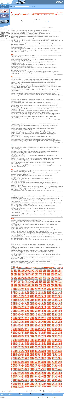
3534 (25, 353)
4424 (59, 376)
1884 (25, 310)
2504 (59, 326)
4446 (45, 377)
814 (12, 283)
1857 (30, 309)
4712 (39, 384)
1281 (20, 294)
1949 (33, 312)
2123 (23, 316)
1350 (35, 296)
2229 (50, 319)
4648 (32, 382)
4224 (25, 371)
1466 (28, 299)
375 (51, 274)
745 (24, 282)
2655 (61, 330)
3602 (39, 355)
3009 (50, 339)
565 (44, 278)
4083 (40, 367)
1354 (42, 296)
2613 (40, 329)
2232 (56, 319)
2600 (18, 329)
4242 (56, 371)
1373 (23, 297)
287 (37, 272)
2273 (23, 320)
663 (19, 280)
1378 (32, 297)
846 (55, 283)
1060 (52, 288)
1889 (33, 310)
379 (56, 274)
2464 (42, 325)
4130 (18, 369)
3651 (20, 356)
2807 (13, 334)
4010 (18, 366)
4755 (61, 385)
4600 (52, 381)
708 (27, 281)
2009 (33, 313)
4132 (22, 369)
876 (43, 284)
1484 (59, 299)
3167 (13, 344)
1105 (27, 290)
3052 (22, 341)
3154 (42, 343)
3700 (52, 357)
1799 (33, 308)
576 (59, 278)
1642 (22, 304)
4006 (11, 366)
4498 (32, 378)
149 (61, 269)
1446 (45, 298)
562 (40, 278)
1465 (27, 299)
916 (44, 285)
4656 (45, 382)
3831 (20, 361)
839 (45, 283)
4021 (37, 366)
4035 (61, 366)
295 (48, 272)
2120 (18, 316)
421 (60, 275)
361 (32, 274)
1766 (28, 307)
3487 (47, 352)
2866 (11, 336)
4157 (13, 370)
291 (43, 272)
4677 (30, 383)
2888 (49, 336)
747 (27, 282)
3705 (61, 357)
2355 (61, 322)
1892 (39, 310)
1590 (35, 302)
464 (14, 276)
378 (55, 274)
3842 (39, 361)
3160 (52, 343)
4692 (56, 383)
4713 (40, 384)
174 (43, 270)
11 (17, 268)
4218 (15, 371)
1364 (59, 296)
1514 (59, 300)
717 (39, 281)
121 (24, 269)
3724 (42, 358)
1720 (52, 305)
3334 (42, 348)
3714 (25, 358)
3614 (59, 355)
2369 (33, 323)
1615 (27, 303)
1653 (40, 304)
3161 (54, 343)
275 (22, 272)
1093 (57, 289)
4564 (42, 380)
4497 (30, 378)
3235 (27, 345)
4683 (40, 383)
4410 (35, 376)
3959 (33, 364)
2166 (45, 317)
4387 (47, 375)
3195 (61, 344)
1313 (23, 295)
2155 (27, 317)
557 (34, 278)
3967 (47, 364)
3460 (52, 351)
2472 (56, 325)
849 (59, 283)
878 (45, 284)
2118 (15, 316)
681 (43, 280)
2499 (50, 326)
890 (61, 284)
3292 (22, 347)
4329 (50, 374)
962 (53, 286)
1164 (25, 291)
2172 (56, 317)
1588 (32, 302)
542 (14, 278)
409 (44, 275)
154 (16, 270)
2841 (20, 335)
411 (47, 275)
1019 (33, 287)
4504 (42, 378)
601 (40, 279)
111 (11, 269)
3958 (32, 364)
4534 (42, 379)
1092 (56, 289)
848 (57, 283)
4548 (15, 380)
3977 (13, 365)
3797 (13, 360)
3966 (45, 364)
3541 (37, 353)
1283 (23, 294)
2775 (61, 333)
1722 (56, 305)
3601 (37, 355)
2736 (45, 332)
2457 (30, 325)
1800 (35, 308)
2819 (33, 334)
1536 (45, 301)
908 (34, 285)
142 (52, 269)
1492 (22, 300)
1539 (50, 301)
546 (19, 278)
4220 (18, 371)
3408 (15, 350)
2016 (45, 313)
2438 (49, 324)
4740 (35, 385)
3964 (42, 364)
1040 (18, 288)
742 (20, 282)
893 (14, 285)
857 (18, 284)
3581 (54, 354)
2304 (25, 321)
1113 (40, 290)
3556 (11, 354)
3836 (28, 361)
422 (61, 275)
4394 (59, 375)
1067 (13, 289)
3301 (37, 347)
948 (35, 286)
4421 (54, 376)
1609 (17, 303)
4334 (59, 374)
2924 (59, 337)
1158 (15, 291)
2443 (57, 324)
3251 (54, 345)
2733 (40, 332)
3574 (42, 354)
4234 (42, 371)
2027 (13, 314)
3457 (47, 351)
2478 (15, 326)
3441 (20, 351)
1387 (47, 297)
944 (30, 286)
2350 (52, 322)
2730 (35, 332)
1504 (42, 300)
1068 (15, 289)
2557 (47, 327)
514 (28, 277)
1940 (18, 312)
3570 (35, 354)
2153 (23, 317)
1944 (25, 312)
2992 (22, 339)
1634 (59, 303)
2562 (56, 327)
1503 (40, 300)
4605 (61, 381)
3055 (27, 341)
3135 (61, 342)
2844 (25, 335)
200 (26, 271)
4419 (50, 376)
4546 (11, 380)
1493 (23, 300)
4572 (56, 380)
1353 (40, 296)
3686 (28, 357)
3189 (50, 344)
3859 (17, 362)
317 (26, 273)
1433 (23, 298)
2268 (15, 320)
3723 (40, 358)
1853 (23, 309)
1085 (44, 289)
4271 (54, 372)
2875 (27, 336)
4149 (50, 369)
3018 (15, 340)
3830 (18, 361)
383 (61, 274)
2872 (22, 336)
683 (45, 280)
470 (22, 276)
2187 (30, 318)
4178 (49, 370)
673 (32, 280)
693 (59, 280)
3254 (59, 345)
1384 (42, 297)
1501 (37, 300)
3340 (52, 348)
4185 (61, 370)
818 (18, 283)
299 (53, 272)
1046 (28, 288)
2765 (44, 333)
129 (35, 269)
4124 (59, 368)
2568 (15, 328)
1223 (23, 293)
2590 (52, 328)
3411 (20, 350)
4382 (39, 375)
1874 (59, 309)
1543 (57, 301)
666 (23, 280)
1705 (27, 305)
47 (51, 268)
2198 (49, 318)
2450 (18, 325)
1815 (61, 308)
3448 (32, 351)
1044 (25, 288)
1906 (11, 311)
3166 (11, 344)
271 (16, 272)
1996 (11, 313)
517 (32, 277)
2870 (18, 336)
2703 (40, 331)
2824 (42, 334)
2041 (37, 314)
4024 (42, 366)
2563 (57, 327)
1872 (56, 309)
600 (39, 279)
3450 (35, 351)
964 (56, 286)
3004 (42, 339)
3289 (17, 347)
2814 (25, 334)
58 (61, 268)
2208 (15, 319)
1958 (49, 312)
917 (45, 285)
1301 (54, 294)
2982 (56, 338)
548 (22, 278)
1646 (28, 304)
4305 (61, 373)
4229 (33, 371)
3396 (45, 349)
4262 (39, 372)
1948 (32, 312)
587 (22, 279)
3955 (27, 364)
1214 (59, 292)
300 (55, 272)
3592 (22, 355)
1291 (37, 294)
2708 (49, 331)
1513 (57, 300)
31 (36, 268)
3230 (18, 345)
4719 (50, 384)
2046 (45, 314)
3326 (28, 348)
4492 (22, 378)
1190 (18, 292)
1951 (37, 312)
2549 (33, 327)
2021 (54, 313)
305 (61, 272)
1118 (49, 290)
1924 (42, 311)
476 (30, 276)
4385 (44, 375)
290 (41, 272)
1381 (37, 297)
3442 (22, 351)
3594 (25, 355)
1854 (25, 309)
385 (12, 275)
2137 (47, 316)
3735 (61, 358)
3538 (32, 353)
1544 (59, 301)
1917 (30, 311)
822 (23, 283)
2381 (54, 323)
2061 (20, 315)
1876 (11, 310)
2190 (35, 318)
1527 (30, 301)
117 (19, 269)
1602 (56, 302)
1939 (17, 312)
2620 (52, 329)
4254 (25, 372)
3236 (28, 345)
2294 (59, 320)
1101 (20, 290)
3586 (11, 355)
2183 (23, 318)
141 (51, 269)
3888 (15, 363)
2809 (17, 334)
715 (36, 281)
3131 (54, 342)
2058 (15, 315)
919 (48, 285)
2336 (28, 322)
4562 (39, 380)
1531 (37, 301)
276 (23, 272)
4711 (37, 384)
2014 (42, 313)
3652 (22, 356)
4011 (20, 366)
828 (31, 283)
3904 (42, 363)
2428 (32, 324)
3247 (47, 345)
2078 (49, 315)
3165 (61, 343)
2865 (61, 335)
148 (60, 269)
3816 (45, 360)
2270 (18, 320)
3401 (54, 349)
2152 (22, 317)
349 (16, 274)
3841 (37, 361)
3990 (35, 365)
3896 (28, 363)
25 (30, 268)
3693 (40, 357)
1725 (61, 305)
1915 (27, 311)
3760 (52, 359)
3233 (23, 345)
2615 (44, 329)
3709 (17, 358)
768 (55, 282)
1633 (57, 303)
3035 (44, 340)
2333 (23, 322)
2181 (20, 318)
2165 (44, 317)
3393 (40, 349)
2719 (17, 332)
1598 (49, 302)
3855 (61, 361)
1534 (42, 301)
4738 (32, 385)
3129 (50, 342)
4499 (33, 378)
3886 (11, 363)
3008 (49, 339)
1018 (32, 287)
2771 (54, 333)
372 (47, 274)
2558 (49, 327)
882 (51, 284)
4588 (32, 381)
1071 (20, 289)
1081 (37, 289)
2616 (45, 329)
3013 (57, 339)
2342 (39, 322)
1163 (23, 291)
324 (35, 273)
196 (20, 271)
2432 (39, 324)
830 (34, 283)
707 (26, 281)
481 (36, 276)
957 (47, 286)
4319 (33, 374)
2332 (22, 322)
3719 (33, 358)
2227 (47, 319)
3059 (33, 341)
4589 (33, 381)
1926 (45, 311)
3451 (37, 351)
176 (45, 270)
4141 (37, 369)
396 (27, 275)
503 (14, 277)
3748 (32, 359)
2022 (56, 313)
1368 (15, 297)
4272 (56, 372)
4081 (37, 367)
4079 (33, 367)
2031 (20, 314)
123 (27, 269)
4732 (22, 385)
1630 (52, 303)
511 (24, 277)
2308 (32, 321)
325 (36, 273)
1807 (47, 308)
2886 (45, 336)
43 (47, 268)
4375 (27, 375)
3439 (17, 351)
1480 (52, 299)
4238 (49, 371)
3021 (20, 340)
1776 (45, 307)
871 (36, 284)
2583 (40, 328)
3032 (39, 340)
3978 (15, 365)
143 (53, 269)
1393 (57, 297)
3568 (32, 354)
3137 (13, 343)
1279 (17, 294)
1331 (54, 295)
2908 (32, 337)
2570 (18, 328)
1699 (17, 305)
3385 (27, 349)
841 (48, 283)
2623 (57, 329)
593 (30, 279)
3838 (32, 361)
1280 (18, 294)
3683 (23, 357)
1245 (61, 293)
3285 (61, 346)
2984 (59, 338)
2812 (22, 334)
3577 (47, 354)
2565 (61, 327)
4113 (40, 368)
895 (16, 285)
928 (60, 285)
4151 (54, 369)
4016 (28, 366)
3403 (57, 349)
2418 (15, 324)
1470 (35, 299)
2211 (20, 319)
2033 (23, 314)
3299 (33, 347)
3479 (33, 352)
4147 (47, 369)
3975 (61, 364)
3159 (50, 343)
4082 (39, 367)
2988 (15, 339)
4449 (50, 377)
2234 (59, 319)
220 (52, 271)
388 (16, 275)
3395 (44, 349)
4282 (22, 373)
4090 (52, 367)
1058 (49, 288)
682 (44, 280)
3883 (57, 362)
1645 (27, 304)
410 (45, 275)
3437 (13, 351)
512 (26, 277)
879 (47, 284)
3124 (42, 342)
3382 (22, 349)
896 (18, 285)
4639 (17, 382)
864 (27, 284)
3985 (27, 365)
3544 (42, 353)
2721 (20, 332)
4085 (44, 367)
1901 (54, 310)
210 (39, 271)
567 (47, 278)
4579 (17, 381)
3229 (17, 345)
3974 (59, 364)
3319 (17, 348)
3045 (61, 340)
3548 (49, 353)
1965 (61, 312)
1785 (61, 307)
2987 (13, 339)
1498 (32, 300)
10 (16, 268)
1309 (17, 295)
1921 (37, 311)
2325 (61, 321)
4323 (40, 374)
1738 (32, 306)
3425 (44, 350)
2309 (33, 321)
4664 (59, 382)
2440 (52, 324)
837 (43, 283)
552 (27, 278)
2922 (56, 337)
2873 (23, 336)
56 (59, 268)
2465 (44, 325)
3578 (49, 354)
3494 (59, 352)
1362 (56, 296)
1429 (17, 298)
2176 (11, 318)
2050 (52, 314)
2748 (15, 333)
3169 (17, 344)
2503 (57, 326)
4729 (17, 385)
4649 (33, 382)
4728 (15, 385)
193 (16, 271)
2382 (56, 323)
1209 (50, 292)
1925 (44, 311)
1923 (40, 311)
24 (29, 268)
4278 (15, 373)
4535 (44, 379)
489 (47, 276)
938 (22, 286)
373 (48, 274)
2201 (54, 318)
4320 (35, 374)
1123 (57, 290)
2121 (20, 316)
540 (11, 278)
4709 (33, 384)
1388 (49, 297)
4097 (13, 368)
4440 (35, 377)
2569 (17, 328)
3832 (22, 361)
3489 (50, 352)
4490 (18, 378)
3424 (42, 350)
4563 (40, 380)
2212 (22, 319)
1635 (61, 303)
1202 (39, 292)
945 (31, 286)
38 (42, 268)
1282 (22, 294)
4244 (59, 371)
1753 (57, 306)
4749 (50, 385)
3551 (54, 353)
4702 (22, 384)
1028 (49, 287)
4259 (33, 372)
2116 (11, 316)
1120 (52, 290)
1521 (20, 301)
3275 (44, 346)
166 (32, 270)
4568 (49, 380)
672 (31, 280)
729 (55, 281)
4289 (33, 373)
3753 (40, 359)
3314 (59, 347)
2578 (32, 328)
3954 (25, 364)
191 (14, 271)
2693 (23, 331)
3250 (52, 345)
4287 (30, 373)
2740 (52, 332)
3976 (11, 365)
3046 (11, 341)
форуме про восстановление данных (43, 13)
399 (31, 275)
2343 (40, 322)
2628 (15, 330)
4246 (11, 372)
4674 (25, 383)
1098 (15, 290)
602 (41, 279)
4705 (27, 384)
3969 (50, 364)
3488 (49, 352)
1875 (61, 309)
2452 (22, 325)
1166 (28, 291)
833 (37, 283)
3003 (40, 339)
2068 (32, 315)
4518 (15, 379)
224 (57, 271)
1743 (40, 306)
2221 (37, 319)
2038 (32, 314)
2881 (37, 336)
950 (37, 286)
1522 (22, 301)
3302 (39, 347)
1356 (45, 296)
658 (12, 280)
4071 (20, 367)
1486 (11, 300)
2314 (42, 321)
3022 (22, 340)
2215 (27, 319)
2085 (61, 315)
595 (32, 279)
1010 (18, 287)
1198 (32, 292)
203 (30, 271)
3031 (37, 340)
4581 (20, 381)
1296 (45, 294)
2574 (25, 328)
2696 (28, 331)
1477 (47, 299)
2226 (45, 319)
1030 (52, 287)
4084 (42, 367)
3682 (22, 357)
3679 (17, 357)
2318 (49, 321)
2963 (23, 338)
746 (26, 282)
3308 (49, 347)
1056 (45, 288)
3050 (18, 341)
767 (53, 282)
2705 (44, 331)
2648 (49, 330)
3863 (23, 362)
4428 (15, 377)
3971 (54, 364)
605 (45, 279)
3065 (44, 341)
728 (53, 281)
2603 (23, 329)
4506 (45, 378)
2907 (30, 337)
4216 (11, 371)
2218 (32, 319)
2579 (33, 328)
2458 (32, 325)
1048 (32, 288)
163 (28, 270)
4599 (50, 381)
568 (48, 278)
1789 (17, 308)
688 (52, 280)
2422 (22, 324)
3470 (18, 352)
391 (20, 275)
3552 (56, 353)
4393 (57, 375)
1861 (37, 309)
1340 (18, 296)
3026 (28, 340)
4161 (20, 370)
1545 (61, 301)
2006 (28, 313)
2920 (52, 337)
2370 (35, 323)
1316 (28, 295)
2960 (18, 338)
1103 (23, 290)
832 (36, 283)
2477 (13, 326)
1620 (35, 303)
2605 (27, 329)
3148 (32, 343)
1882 (22, 310)
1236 (45, 293)
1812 (56, 308)
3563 (23, 354)
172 (40, 270)
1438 (32, 298)
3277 (47, 346)
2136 (45, 316)
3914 (59, 363)
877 (44, 284)
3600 (35, 355)
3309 (50, 347)
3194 (59, 344)
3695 (44, 357)
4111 (37, 368)
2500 (52, 326)
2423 (23, 324)
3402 (56, 349)
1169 (33, 291)
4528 (32, 379)
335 (49, 273)
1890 (35, 310)
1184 (59, 291)
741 (19, 282)
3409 (17, 350)
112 (12, 269)
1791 (20, 308)
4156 (11, 370)
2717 (13, 332)
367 (40, 274)
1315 (27, 295)
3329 (33, 348)
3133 (57, 342)
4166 (28, 370)
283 (32, 272)
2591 (54, 328)
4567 (47, 380)
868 (32, 284)
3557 (13, 354)
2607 (30, 329)
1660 (52, 304)
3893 (23, 363)
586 (20, 279)
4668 (15, 383)
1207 (47, 292)
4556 (28, 380)
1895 (44, 310)
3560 (18, 354)
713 (34, 281)
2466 (45, 325)
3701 (54, 357)
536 (57, 277)
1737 (30, 306)
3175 (27, 344)
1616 (28, 303)
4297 (47, 373)
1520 (18, 301)
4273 (57, 372)
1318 (32, 295)
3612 (56, 355)
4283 (23, 373)
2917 (47, 337)
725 (49, 281)
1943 (23, 312)
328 (40, 273)
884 (53, 284)
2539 (17, 327)
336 (51, 273)
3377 (13, 349)
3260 (18, 346)
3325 (27, 348)
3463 (57, 351)
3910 (52, 363)
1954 (42, 312)
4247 (13, 372)
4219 (17, 371)
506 (18, 277)
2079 (50, 315)
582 (15, 279)
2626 (11, 330)
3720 (35, 358)
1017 (30, 287)
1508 (49, 300)
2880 (35, 336)
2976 (45, 338)
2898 (15, 337)
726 (51, 281)
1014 (25, 287)
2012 (39, 313)
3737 (13, 359)
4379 (33, 375)
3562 (22, 354)
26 (31, 268)
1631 (54, 303)
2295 (61, 320)
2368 (32, 323)
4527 (30, 379)
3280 (52, 346)
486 (43, 276)
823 (24, 283)
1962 (56, 312)
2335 (27, 322)
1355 (44, 296)
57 (60, 268)
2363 (23, 323)
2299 (17, 321)
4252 (22, 372)
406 (40, 275)
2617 (47, 329)
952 (40, 286)
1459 (17, 299)
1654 (42, 304)
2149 (17, 317)
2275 (27, 320)
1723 (57, 305)
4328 (49, 374)
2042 (39, 314)
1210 (52, 292)
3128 (49, 342)
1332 (56, 295)
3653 (23, 356)
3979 (17, 365)
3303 (40, 347)
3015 (61, 339)
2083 (57, 315)
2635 (27, 330)
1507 (47, 300)
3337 (47, 348)
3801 (20, 360)
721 (44, 281)
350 (18, 274)
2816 (28, 334)
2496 (45, 326)
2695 (27, 331)
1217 (13, 293)
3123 (40, 342)
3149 (33, 343)
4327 (47, 374)
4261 (37, 372)
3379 (17, 349)
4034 (59, 366)
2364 (25, 323)
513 (27, 277)
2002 (22, 313)
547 (20, 278)
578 (61, 278)
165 (31, 270)
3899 (33, 363)
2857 (47, 335)
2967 (30, 338)
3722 (39, 358)
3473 (23, 352)
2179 (17, 318)
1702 (22, 305)
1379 (33, 297)
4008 (15, 366)
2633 (23, 330)
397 (28, 275)
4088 (49, 367)
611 (53, 279)
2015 (44, 313)
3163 (57, 343)
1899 (50, 310)
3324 (25, 348)
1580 (18, 302)
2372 (39, 323)
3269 (33, 346)
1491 (20, 300)
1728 (15, 306)
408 (43, 275)
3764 (59, 359)
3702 (56, 357)
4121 (54, 368)
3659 (33, 356)
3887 (13, 363)
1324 (42, 295)
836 (41, 283)
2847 (30, 335)
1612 (22, 303)
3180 (35, 344)
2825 (44, 334)
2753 (23, 333)
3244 (42, 345)
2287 (47, 320)
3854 (59, 361)
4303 (57, 373)
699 (15, 281)
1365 (61, 296)
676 (36, 280)
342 (59, 273)
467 (18, 276)
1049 (33, 288)
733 (60, 281)
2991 (20, 339)
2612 (39, 329)
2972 (39, 338)
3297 (30, 347)
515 (30, 277)
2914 (42, 337)
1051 (37, 288)
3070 (52, 341)
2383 (57, 323)
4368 (15, 375)
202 (28, 271)
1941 (20, 312)
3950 (18, 364)
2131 (37, 316)
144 (55, 269)
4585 (27, 381)
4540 (52, 379)
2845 (27, 335)
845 (53, 283)
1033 (57, 287)
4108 (32, 368)
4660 (52, 382)
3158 (49, 343)
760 (44, 282)
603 (43, 279)
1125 (61, 290)
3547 (47, 353)
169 (36, 270)
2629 (17, 330)
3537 (30, 353)
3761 (54, 359)
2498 (49, 326)
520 (36, 277)
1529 (33, 301)
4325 (44, 374)
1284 (25, 294)
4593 (40, 381)
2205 (61, 318)
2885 (44, 336)
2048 (49, 314)
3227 (13, 345)
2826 (45, 334)
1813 (57, 308)
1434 (25, 298)
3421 (37, 350)
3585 (61, 354)
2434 (42, 324)
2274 (25, 320)
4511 (54, 378)
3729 (50, 358)
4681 (37, 383)
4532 (39, 379)
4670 (18, 383)
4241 (54, 371)
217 (48, 271)
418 (56, 275)
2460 (35, 325)
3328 (32, 348)
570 (51, 278)
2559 (50, 327)
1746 (45, 306)
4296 (45, 373)
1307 (13, 295)
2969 (33, 338)
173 (41, 270)
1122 (56, 290)
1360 (52, 296)
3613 (57, 355)
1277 (13, 294)
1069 (17, 289)
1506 (45, 300)
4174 (42, 370)
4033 (57, 366)
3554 (59, 353)
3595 (27, 355)
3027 (30, 340)
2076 (45, 315)
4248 (15, 372)
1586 (28, 302)
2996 (28, 339)
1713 (40, 305)
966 (59, 286)
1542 (56, 301)
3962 (39, 364)
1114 (42, 290)
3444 (25, 351)
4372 (22, 375)
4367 (13, 375)
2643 (40, 330)
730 (56, 281)
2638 (32, 330)
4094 (59, 367)
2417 (13, 324)
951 (39, 286)
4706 (28, 384)
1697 (13, 305)
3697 (47, 357)
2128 (32, 316)
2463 (40, 325)
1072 (22, 289)
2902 (22, 337)
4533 (40, 379)
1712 (39, 305)
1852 (22, 309)
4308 (15, 374)
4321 (37, 374)
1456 (11, 299)
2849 (33, 335)
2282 (39, 320)
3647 (13, 356)
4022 (39, 366)
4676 (28, 383)
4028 (49, 366)
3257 (13, 346)
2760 (35, 333)
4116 (45, 368)
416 (53, 275)
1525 (27, 301)
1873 (57, 309)
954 (43, 286)
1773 (40, 307)
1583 (23, 302)
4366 (11, 375)
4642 (22, 382)
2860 (52, 335)
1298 (49, 294)
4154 (59, 369)
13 (19, 268)
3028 (32, 340)
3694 (42, 357)
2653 (57, 330)
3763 (57, 359)
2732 (39, 332)
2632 (22, 330)
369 (43, 274)
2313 (40, 321)
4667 (13, 383)
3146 (28, 343)
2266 (11, 320)
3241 (37, 345)
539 (61, 277)
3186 (45, 344)
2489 (33, 326)
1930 (52, 311)
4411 (37, 376)
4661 (54, 382)
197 (22, 271)
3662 (39, 356)
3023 (23, 340)
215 (45, 271)
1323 (40, 295)
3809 (33, 360)
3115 (27, 342)
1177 (47, 291)
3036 (45, 340)
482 (37, 276)
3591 (20, 355)
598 (36, 279)
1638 (15, 304)
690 (55, 280)
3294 (25, 347)
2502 (56, 326)
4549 (17, 380)
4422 (56, 376)
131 (37, 269)
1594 (42, 302)
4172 (39, 370)
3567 (30, 354)
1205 (44, 292)
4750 (52, 385)
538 (60, 277)
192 (15, 271)
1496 (28, 300)
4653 (40, 382)
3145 (27, 343)
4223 (23, 371)
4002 (56, 365)
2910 (35, 337)
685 (48, 280)
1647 (30, 304)
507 (19, 277)
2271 (20, 320)
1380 (35, 297)
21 (26, 268)
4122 (56, 368)
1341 (20, 296)
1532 (39, 301)
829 (32, 283)
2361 (20, 323)
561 (39, 278)
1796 (28, 308)
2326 (11, 322)
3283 (57, 346)
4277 (13, 373)
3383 (23, 349)
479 (34, 276)
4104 (25, 368)
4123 (57, 368)
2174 (59, 317)
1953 (40, 312)
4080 (35, 367)
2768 (49, 333)
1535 (44, 301)
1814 (59, 308)
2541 (20, 327)
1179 (50, 291)
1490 (18, 300)
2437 (47, 324)
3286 (11, 347)
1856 (28, 309)
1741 (37, 306)
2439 (50, 324)
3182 (39, 344)
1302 (56, 294)
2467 (47, 325)
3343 (57, 348)
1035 (61, 287)
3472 (22, 352)
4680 (35, 383)
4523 (23, 379)
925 (56, 285)
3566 (28, 354)
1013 (23, 287)
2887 (47, 336)
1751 (54, 306)
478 (32, 276)
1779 (50, 307)
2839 (17, 335)
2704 (42, 331)
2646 (45, 330)
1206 (45, 292)
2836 (11, 335)
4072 (22, 367)
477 (31, 276)
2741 (54, 332)
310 (16, 273)
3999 (50, 365)
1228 (32, 293)
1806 (45, 308)
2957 (13, 338)
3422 (39, 350)
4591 (37, 381)
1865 (44, 309)
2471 (54, 325)
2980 (52, 338)
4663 (57, 382)
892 (12, 285)
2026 (11, 314)
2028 (15, 314)
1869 (50, 309)
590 (26, 279)
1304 (59, 294)
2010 (35, 313)
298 (52, 272)
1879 (17, 310)
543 (15, 278)
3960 (35, 364)
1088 (49, 289)
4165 (27, 370)
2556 (45, 327)
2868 (15, 336)
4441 (37, 377)
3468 (15, 352)
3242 (39, 345)
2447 (13, 325)
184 (56, 270)
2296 (11, 321)
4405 (27, 376)
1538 (49, 301)
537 (59, 277)
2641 (37, 330)
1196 (28, 292)
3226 (11, 345)
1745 (44, 306)
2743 (57, 332)
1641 (20, 304)
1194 (25, 292)
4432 (22, 377)
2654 (59, 330)
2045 (44, 314)
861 (23, 284)
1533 (40, 301)
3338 (49, 348)
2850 (35, 335)
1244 (59, 293)
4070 (18, 367)
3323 (23, 348)
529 (48, 277)
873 (39, 284)
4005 (61, 365)
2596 (11, 329)
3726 (45, 358)
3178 (32, 344)
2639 (33, 330)
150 (11, 270)
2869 (17, 336)
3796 (11, 360)
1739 (33, 306)
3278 (49, 346)
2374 (42, 323)
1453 (57, 298)
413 (49, 275)
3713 (23, 358)
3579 (50, 354)
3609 (50, 355)
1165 (27, 291)
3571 (37, 354)
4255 (27, 372)
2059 (17, 315)
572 (53, 278)
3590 (18, 355)
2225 (44, 319)
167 (34, 270)
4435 (27, 377)
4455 (61, 377)
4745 (44, 385)
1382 (39, 297)
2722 (22, 332)
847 (56, 283)
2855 (44, 335)
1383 (40, 297)
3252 (56, 345)
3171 (20, 344)
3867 (30, 362)
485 (41, 276)
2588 (49, 328)
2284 (42, 320)
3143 (23, 343)
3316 (11, 348)
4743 (40, 385)
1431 (20, 298)
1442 (39, 298)
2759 (33, 333)
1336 (11, 296)
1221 (20, 293)
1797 (30, 308)
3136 (11, 343)
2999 (33, 339)
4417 (47, 376)
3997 (47, 365)
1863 (40, 309)
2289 (50, 320)
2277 (30, 320)
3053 (23, 341)
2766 (45, 333)
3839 (33, 361)
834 (39, 283)
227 (61, 271)
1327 (47, 295)
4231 (37, 371)
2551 (37, 327)
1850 (18, 309)
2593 (57, 328)
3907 (47, 363)
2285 (44, 320)
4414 (42, 376)
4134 (25, 369)
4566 (45, 380)
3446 (28, 351)
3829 (17, 361)
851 (61, 283)
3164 (59, 343)
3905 (44, 363)
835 (40, 283)
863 (26, 284)
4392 (56, 375)
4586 (28, 381)
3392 (39, 349)
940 (24, 286)
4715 (44, 384)
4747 (47, 385)
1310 (18, 295)
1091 (54, 289)
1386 (45, 297)
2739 (50, 332)
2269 (17, 320)
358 (28, 274)
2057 (13, 315)
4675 (27, 383)
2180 (18, 318)
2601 (20, 329)
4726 (11, 385)
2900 (18, 337)
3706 (11, 358)
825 (27, 283)
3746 (28, 359)
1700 (18, 305)
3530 (18, 353)
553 (28, 278)
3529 (17, 353)
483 (39, 276)
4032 (56, 366)
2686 (11, 331)
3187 (47, 344)
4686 (45, 383)
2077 (47, 315)
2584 (42, 328)
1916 (28, 311)
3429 (50, 350)
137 (45, 269)
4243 (57, 371)
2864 (59, 335)
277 (24, 272)
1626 (45, 303)
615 (59, 279)
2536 (11, 327)
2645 (44, 330)
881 (49, 284)
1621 (37, 303)
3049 (17, 341)
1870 (52, 309)
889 (60, 284)
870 (35, 284)
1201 (37, 292)
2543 (23, 327)
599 (37, 279)
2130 (35, 316)
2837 (13, 335)
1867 (47, 309)
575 (57, 278)
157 (20, 270)
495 (55, 276)
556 (32, 278)
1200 (35, 292)
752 (34, 282)
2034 (25, 314)
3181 (37, 344)
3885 (61, 362)
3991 (37, 365)
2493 (40, 326)
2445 (61, 324)
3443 (23, 351)
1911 (20, 311)
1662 (56, 304)
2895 (61, 336)
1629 (50, 303)
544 (16, 278)
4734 (25, 385)
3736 (11, 359)
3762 (56, 359)
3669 (50, 356)
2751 (20, 333)
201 (27, 271)
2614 (42, 329)
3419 (33, 350)
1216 (11, 293)
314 (22, 273)
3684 (25, 357)
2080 (52, 315)
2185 (27, 318)
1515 (61, 300)
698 (14, 281)
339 (55, 273)
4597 (47, 381)
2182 (22, 318)
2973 (40, 338)
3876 (45, 362)
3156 (45, 343)
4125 (61, 368)
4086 (45, 367)
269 (14, 272)
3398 (49, 349)
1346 (28, 296)
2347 (47, 322)
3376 (11, 349)
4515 (61, 378)
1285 (27, 294)
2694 (25, 331)
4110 (35, 368)
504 (15, 277)
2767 (47, 333)
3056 (28, 341)
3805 (27, 360)
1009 (17, 287)
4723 (57, 384)
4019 (33, 366)
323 (34, 273)
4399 (17, 376)
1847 (13, 309)
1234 (42, 293)
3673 (57, 356)
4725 (61, 384)
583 (16, 279)
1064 (59, 288)
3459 (50, 351)
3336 (45, 348)
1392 (56, 297)
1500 (35, 300)
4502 (39, 378)
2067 (30, 315)
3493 (57, 352)
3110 (18, 342)
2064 (25, 315)
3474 (25, 352)
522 (39, 277)
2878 (32, 336)
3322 (22, 348)
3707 (13, 358)
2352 (56, 322)
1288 (32, 294)
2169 (50, 317)
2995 (27, 339)
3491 (54, 352)
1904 (59, 310)
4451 (54, 377)
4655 (44, 382)
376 (52, 274)
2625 (61, 329)
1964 (59, 312)
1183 (57, 291)
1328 (49, 295)
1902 (56, 310)
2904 (25, 337)
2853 (40, 335)
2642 (39, 330)
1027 (47, 287)
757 (40, 282)
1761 (20, 307)
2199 (50, 318)
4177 (47, 370)
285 (35, 272)
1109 (33, 290)
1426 (11, 298)
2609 (33, 329)
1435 (27, 298)
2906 (28, 337)
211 (40, 271)
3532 (22, 353)
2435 (44, 324)
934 (16, 286)
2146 (11, 317)
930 (11, 286)
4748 (49, 385)
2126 (28, 316)
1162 (22, 291)
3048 (15, 341)
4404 (25, 376)
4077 (30, 367)
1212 (56, 292)
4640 (18, 382)
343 (60, 273)
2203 (57, 318)
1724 (59, 305)
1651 (37, 304)
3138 (15, 343)
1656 (45, 304)
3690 (35, 357)
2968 (32, 338)
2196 (45, 318)
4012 (22, 366)
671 (30, 280)
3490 (52, 352)
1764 (25, 307)
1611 (20, 303)
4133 (23, 369)
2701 (37, 331)
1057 (47, 288)
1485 (61, 299)
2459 (33, 325)
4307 (13, 374)
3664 (42, 356)
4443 (40, 377)
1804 (42, 308)
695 (61, 280)
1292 (39, 294)
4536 (45, 379)
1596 (45, 302)
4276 (11, 373)
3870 (35, 362)
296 (49, 272)
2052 (56, 314)
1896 (45, 310)
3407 (13, 350)
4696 (11, 384)
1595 (44, 302)
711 (31, 281)
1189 (17, 292)
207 (35, 271)
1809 (50, 308)
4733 (23, 385)
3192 (56, 344)
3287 (13, 347)
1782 (56, 307)
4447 (47, 377)
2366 (28, 323)
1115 (44, 290)
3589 (17, 355)
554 (30, 278)
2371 (37, 323)
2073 (40, 315)
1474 (42, 299)
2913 (40, 337)
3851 (54, 361)
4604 (59, 381)
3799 (17, 360)
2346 (45, 322)
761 (45, 282)
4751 (54, 385)
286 (36, 272)
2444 (59, 324)
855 (15, 284)
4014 (25, 366)
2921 (54, 337)
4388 (49, 375)
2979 (50, 338)
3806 (28, 360)
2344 (42, 322)
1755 (61, 306)
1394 (59, 297)
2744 (59, 332)
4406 (28, 376)
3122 (39, 342)
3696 (45, 357)
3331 (37, 348)
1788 (15, 308)
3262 (22, 346)
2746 (11, 333)
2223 (40, 319)
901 (24, 285)
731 (57, 281)
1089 (50, 289)
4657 (47, 382)
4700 (18, 384)
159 (23, 270)
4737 (30, 385)
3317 (13, 348)
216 (47, 271)
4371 (20, 375)
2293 (57, 320)
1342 (22, 296)
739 (16, 282)
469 (20, 276)
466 (16, 276)
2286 (45, 320)
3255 (61, 345)
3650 (18, 356)
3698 (49, 357)
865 (28, 284)
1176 (45, 291)
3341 (54, 348)
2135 (44, 316)
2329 (17, 322)
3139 (17, 343)
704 (22, 281)
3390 (35, 349)
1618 (32, 303)
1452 (56, 298)
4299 (50, 373)
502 (12, 277)
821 (22, 283)
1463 (23, 299)
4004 (59, 365)
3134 (59, 342)
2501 (54, 326)
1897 (47, 310)
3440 (18, 351)
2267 (13, 320)
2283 (40, 320)
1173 (40, 291)
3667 (47, 356)
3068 (49, 341)
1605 (61, 302)
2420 (18, 324)
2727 (30, 332)
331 (44, 273)
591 (27, 279)
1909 (17, 311)
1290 (35, 294)
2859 (50, 335)
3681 (20, 357)
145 (56, 269)
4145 (44, 369)
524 (41, 277)
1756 (11, 307)
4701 (20, 384)
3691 (37, 357)
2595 (61, 328)
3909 (50, 363)
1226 (28, 293)
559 (36, 278)
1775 (44, 307)
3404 (59, 349)
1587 (30, 302)
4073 (23, 367)
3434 (59, 350)
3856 (11, 362)
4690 (52, 383)
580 (12, 279)
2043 (40, 314)
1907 (13, 311)
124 (28, 269)
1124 (59, 290)
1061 (54, 288)
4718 (49, 384)
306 (11, 273)
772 (60, 282)
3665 (44, 356)
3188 (49, 344)
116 (18, 269)
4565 (44, 380)
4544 (59, 379)
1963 (57, 312)
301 (56, 272)
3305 (44, 347)
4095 (61, 367)
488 (45, 276)
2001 (20, 313)
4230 (35, 371)
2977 (47, 338)
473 (26, 276)
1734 (25, 306)
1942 (22, 312)
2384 (59, 323)
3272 (39, 346)
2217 (30, 319)
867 (31, 284)
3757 (47, 359)
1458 (15, 299)
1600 (52, 302)
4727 (13, 385)
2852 (39, 335)
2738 (49, 332)
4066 (11, 367)
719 (41, 281)
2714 (59, 331)
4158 (15, 370)
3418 (32, 350)
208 (36, 271)
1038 (15, 288)
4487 (13, 378)
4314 (25, 374)
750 (31, 282)
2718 (15, 332)
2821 (37, 334)
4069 (17, 367)
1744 (42, 306)
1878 (15, 310)
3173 (23, 344)
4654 (42, 382)
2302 (22, 321)
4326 (45, 374)
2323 (57, 321)
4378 (32, 375)
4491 (20, 378)
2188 (32, 318)
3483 (40, 352)
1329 (50, 295)
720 (43, 281)
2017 (47, 313)
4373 (23, 375)
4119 (50, 368)
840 (47, 283)
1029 (50, 287)
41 (45, 268)
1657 (47, 304)
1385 (44, 297)
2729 (33, 332)
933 (15, 286)
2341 (37, 322)
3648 (15, 356)
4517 (13, 379)
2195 (44, 318)
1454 (59, 298)
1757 (13, 307)
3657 (30, 356)
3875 (44, 362)
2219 (33, 319)
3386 (28, 349)
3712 (22, 358)
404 (37, 275)
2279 (33, 320)
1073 (23, 289)
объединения (35, 14)
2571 (20, 328)
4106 (28, 368)
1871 (54, 309)
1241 (54, 293)
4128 (15, 369)
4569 (50, 380)
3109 (17, 342)
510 (23, 277)
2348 (49, 322)
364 (36, 274)
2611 (37, 329)
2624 (59, 329)
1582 (22, 302)
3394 (42, 349)
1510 (52, 300)
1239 (50, 293)
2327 (13, 322)
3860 (18, 362)
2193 (40, 318)
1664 (59, 304)
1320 (35, 295)
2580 (35, 328)
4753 (57, 385)
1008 (15, 287)
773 (61, 282)
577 (60, 278)
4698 (15, 384)
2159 (33, 317)
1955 (44, 312)
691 (56, 280)
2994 (25, 339)
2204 (59, 318)
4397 (13, 376)
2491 (37, 326)
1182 (56, 291)
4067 (13, 367)
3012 (56, 339)
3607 (47, 355)
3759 (50, 359)
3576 (45, 354)
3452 (39, 351)
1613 (23, 303)
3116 (28, 342)
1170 (35, 291)
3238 (32, 345)
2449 (17, 325)
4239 (50, 371)
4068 (15, 367)
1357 (47, 296)
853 (12, 284)
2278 (32, 320)
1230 (35, 293)
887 (57, 284)
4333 (57, 374)
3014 (59, 339)
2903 (23, 337)
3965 (44, 364)
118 (20, 269)
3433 (57, 350)
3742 (22, 359)
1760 (18, 307)
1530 (35, 301)
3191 (54, 344)
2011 (37, 313)
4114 (42, 368)
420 (59, 275)
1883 (23, 310)
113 (14, 269)
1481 (54, 299)
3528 (15, 353)
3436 (11, 351)
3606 (45, 355)
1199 (33, 292)
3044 (59, 340)
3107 (13, 342)
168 (35, 270)
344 (61, 273)
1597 (47, 302)
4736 (28, 385)
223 (56, 271)
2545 (27, 327)
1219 (17, 293)
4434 (25, 377)
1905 (61, 310)
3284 (59, 346)
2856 (45, 335)
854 (14, 284)
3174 (25, 344)
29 (34, 268)
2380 (52, 323)
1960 (52, 312)
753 (35, 282)
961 (52, 286)
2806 (11, 334)
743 (22, 282)
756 (39, 282)
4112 (39, 368)
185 (57, 270)
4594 (42, 381)
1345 (27, 296)
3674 (59, 356)
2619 (50, 329)
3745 (27, 359)
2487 (30, 326)
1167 (30, 291)
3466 (11, 352)
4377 (30, 375)
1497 (30, 300)
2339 (33, 322)
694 (60, 280)
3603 (40, 355)
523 (40, 277)
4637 (13, 382)
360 (31, 274)
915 (43, 285)
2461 (37, 325)
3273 (40, 346)
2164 (42, 317)
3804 (25, 360)
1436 (28, 298)
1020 (35, 287)
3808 (32, 360)
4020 (35, 366)
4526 (28, 379)
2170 (52, 317)
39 (43, 268)
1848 (15, 309)
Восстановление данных (19, 14)
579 (11, 279)
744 (23, 282)
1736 (28, 306)
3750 (35, 359)
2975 (44, 338)
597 (35, 279)
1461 (20, 299)
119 (22, 269)
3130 (52, 342)
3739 (17, 359)
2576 (28, 328)
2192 (39, 318)
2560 (52, 327)
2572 (22, 328)
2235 (61, 319)
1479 (50, 299)
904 (28, 285)
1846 (11, 309)
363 (35, 274)
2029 (17, 314)
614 (57, 279)
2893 (57, 336)
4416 (45, 376)
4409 (33, 376)
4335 (61, 374)
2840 (18, 335)
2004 (25, 313)
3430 (52, 350)
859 (20, 284)
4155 (61, 369)
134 (41, 269)
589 (24, 279)
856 (16, 284)
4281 (20, 373)
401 (34, 275)
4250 (18, 372)
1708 (32, 305)
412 (48, 275)
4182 (56, 370)
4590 (35, 381)
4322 (39, 374)
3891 (20, 363)
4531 (37, 379)
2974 (42, 338)
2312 (39, 321)
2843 (23, 335)
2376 (45, 323)
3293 (23, 347)
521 (37, 277)
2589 (50, 328)
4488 (15, 378)
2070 (35, 315)
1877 (13, 310)
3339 (50, 348)
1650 (35, 304)
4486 (11, 378)
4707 (30, 384)
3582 (56, 354)
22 (27, 268)
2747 (13, 333)
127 (32, 269)
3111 (20, 342)
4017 (30, 366)
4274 (59, 372)
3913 (57, 363)
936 (19, 286)
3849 (50, 361)
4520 (18, 379)
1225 (27, 293)
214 (44, 271)
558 (35, 278)
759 (43, 282)
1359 (50, 296)
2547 (30, 327)
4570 (52, 380)
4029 (50, 366)
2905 (27, 337)
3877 (47, 362)
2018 (49, 313)
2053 (57, 314)
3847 (47, 361)
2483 (23, 326)
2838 (15, 335)
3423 (40, 350)
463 (12, 276)
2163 (40, 317)
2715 (61, 331)
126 (31, 269)
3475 (27, 352)
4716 (45, 384)
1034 (59, 287)
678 (39, 280)
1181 (54, 291)
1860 (35, 309)
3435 (61, 350)
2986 (11, 339)
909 (35, 285)
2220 (35, 319)
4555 (27, 380)
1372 (22, 297)
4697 (13, 384)
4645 (27, 382)
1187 (13, 292)
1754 (59, 306)
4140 (35, 369)
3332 (39, 348)
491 (49, 276)
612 (55, 279)
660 (15, 280)
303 (59, 272)
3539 (33, 353)
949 (36, 286)
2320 (52, 321)
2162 (39, 317)
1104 (25, 290)
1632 (56, 303)
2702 (39, 331)
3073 (57, 341)
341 (57, 273)
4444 (42, 377)
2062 (22, 315)
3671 (54, 356)
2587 (47, 328)
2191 (37, 318)
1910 (18, 311)
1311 (20, 295)
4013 (23, 366)
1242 (56, 293)
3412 (22, 350)
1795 (27, 308)
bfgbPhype (12, 219)
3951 (20, 364)
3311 (54, 347)
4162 (22, 370)
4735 (27, 385)
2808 (15, 334)
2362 (22, 323)
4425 (61, 376)
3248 (49, 345)
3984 (25, 365)
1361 (54, 296)
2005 (27, 313)
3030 (35, 340)
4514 (59, 378)
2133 (40, 316)
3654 (25, 356)
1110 (35, 290)
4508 (49, 378)
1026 (45, 287)
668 (26, 280)
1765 (27, 307)
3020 (18, 340)
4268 (49, 372)
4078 (32, 367)
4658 (49, 382)
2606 (28, 329)
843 (51, 283)
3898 (32, 363)
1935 (61, 311)
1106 (28, 290)
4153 (57, 369)
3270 (35, 346)
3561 (20, 354)
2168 (49, 317)
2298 (15, 321)
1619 (33, 303)
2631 (20, 330)
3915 (61, 363)
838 (44, 283)
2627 (13, 330)
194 (18, 271)
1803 (40, 308)
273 (19, 272)
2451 (20, 325)
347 (14, 274)
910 (36, 285)
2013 (40, 313)
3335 (44, 348)
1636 (11, 304)
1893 (40, 310)
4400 (18, 376)
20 (25, 268)
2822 (39, 334)
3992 (39, 365)
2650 (52, 330)
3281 (54, 346)
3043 (57, 340)
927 (59, 285)
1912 (22, 311)
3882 (56, 362)
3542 (39, 353)
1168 (32, 291)
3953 (23, 364)
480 (35, 276)
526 (44, 277)
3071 (54, 341)
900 (23, 285)
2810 (18, 334)
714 (35, 281)
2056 (11, 315)
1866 (45, 309)
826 (28, 283)
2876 (28, 336)
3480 (35, 352)
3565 (27, 354)
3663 (40, 356)
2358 (15, 323)
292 (44, 272)
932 (14, 286)
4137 (30, 369)
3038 (49, 340)
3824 (59, 360)
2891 (54, 336)
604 (44, 279)
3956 (28, 364)
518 (34, 277)
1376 (28, 297)
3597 (30, 355)
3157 (47, 343)
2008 (32, 313)
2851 (37, 335)
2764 (42, 333)
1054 (42, 288)
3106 (11, 342)
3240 (35, 345)
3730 (52, 358)
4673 (23, 383)
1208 (49, 292)
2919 (50, 337)
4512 (56, 378)
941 (26, 286)
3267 (30, 346)
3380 (18, 349)
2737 (47, 332)
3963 (40, 364)
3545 (44, 353)
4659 (50, 382)
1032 (56, 287)
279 (27, 272)
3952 (22, 364)
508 (20, 277)
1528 (32, 301)
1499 (33, 300)
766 (52, 282)
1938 (15, 312)
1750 (52, 306)
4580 (18, 381)
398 (30, 275)
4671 (20, 383)
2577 (30, 328)
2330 (18, 322)
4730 (18, 385)
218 (49, 271)
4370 (18, 375)
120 (23, 269)
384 (11, 275)
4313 (23, 374)
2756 (28, 333)
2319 (50, 321)
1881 (20, 310)
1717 (47, 305)
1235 (44, 293)
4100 (18, 368)
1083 (40, 289)
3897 (30, 363)
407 (41, 275)
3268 (32, 346)
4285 (27, 373)
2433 (40, 324)
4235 (44, 371)
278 (26, 272)
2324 (59, 321)
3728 (49, 358)
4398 (15, 376)
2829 (50, 334)
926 (57, 285)
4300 (52, 373)
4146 (45, 369)
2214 (25, 319)
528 (47, 277)
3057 (30, 341)
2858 (49, 335)
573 (55, 278)
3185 (44, 344)
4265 (44, 372)
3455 (44, 351)
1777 (47, 307)
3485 (44, 352)
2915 (44, 337)
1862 (39, 309)
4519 (17, 379)
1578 (15, 302)
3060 (35, 341)
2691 (20, 331)
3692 (39, 357)
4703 (23, 384)
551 (26, 278)
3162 (56, 343)
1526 (28, 301)
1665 (61, 304)
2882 (39, 336)
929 (61, 285)
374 (49, 274)
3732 (56, 358)
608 (49, 279)
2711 (54, 331)
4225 (27, 371)
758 (41, 282)
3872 (39, 362)
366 (39, 274)
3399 (50, 349)
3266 (28, 346)
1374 (25, 297)
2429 (33, 324)
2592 (56, 328)
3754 (42, 359)
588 (23, 279)
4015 (27, 366)
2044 (42, 314)
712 (32, 281)
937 (20, 286)
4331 (54, 374)
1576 (11, 302)
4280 (18, 373)
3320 (18, 348)
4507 (47, 378)
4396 (11, 376)
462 (11, 276)
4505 (44, 378)
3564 (25, 354)
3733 (57, 358)
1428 (15, 298)
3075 (61, 341)
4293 (40, 373)
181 (52, 270)
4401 (20, 376)
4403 (23, 376)
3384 (25, 349)
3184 (42, 344)
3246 (45, 345)
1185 (61, 291)
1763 (23, 307)
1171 (37, 291)
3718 (32, 358)
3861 (20, 362)
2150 (18, 317)
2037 (30, 314)
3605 (44, 355)
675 (35, 280)
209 (37, 271)
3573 (40, 354)
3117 (30, 342)
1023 (40, 287)
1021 (37, 287)
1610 (18, 303)
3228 (15, 345)
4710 (35, 384)
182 (53, 270)
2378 (49, 323)
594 (31, 279)
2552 (39, 327)
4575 (61, 380)
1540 (52, 301)
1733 (23, 306)
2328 (15, 322)
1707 (30, 305)
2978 (49, 338)
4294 (42, 373)
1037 (13, 288)
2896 (11, 337)
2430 (35, 324)
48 (52, 268)
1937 (13, 312)
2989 (17, 339)
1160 (18, 291)
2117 (13, 316)
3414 (25, 350)
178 (48, 270)
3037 (47, 340)
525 (43, 277)
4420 (52, 376)
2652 (56, 330)
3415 (27, 350)
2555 (44, 327)
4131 (20, 369)
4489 (17, 378)
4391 (54, 375)
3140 (18, 343)
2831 (54, 334)
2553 (40, 327)
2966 (28, 338)
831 (35, 283)
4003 (57, 365)
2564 (59, 327)
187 (60, 270)
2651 (54, 330)
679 (40, 280)
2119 (17, 316)
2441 (54, 324)
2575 (27, 328)
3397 (47, 349)
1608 (15, 303)
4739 (33, 385)
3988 (32, 365)
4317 (30, 374)
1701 (20, 305)
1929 (50, 311)
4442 (39, 377)
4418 (49, 376)
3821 (54, 360)
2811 (20, 334)
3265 (27, 346)
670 (28, 280)
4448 (49, 377)
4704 (25, 384)
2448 (15, 325)
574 (56, 278)
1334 (59, 295)
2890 (52, 336)
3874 (42, 362)
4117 (47, 368)
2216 (28, 319)
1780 (52, 307)
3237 (30, 345)
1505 (44, 300)
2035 (27, 314)
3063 (40, 341)
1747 (47, 306)
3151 (37, 343)
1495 (27, 300)
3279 (50, 346)
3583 (57, 354)
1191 (20, 292)
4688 (49, 383)
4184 (59, 370)
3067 (47, 341)
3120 (35, 342)
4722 (56, 384)
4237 (47, 371)
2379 (50, 323)
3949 (17, 364)
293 (45, 272)
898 (20, 285)
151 (12, 270)
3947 (13, 364)
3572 (39, 354)
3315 (61, 347)
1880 (18, 310)
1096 (11, 290)
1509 (50, 300)
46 (50, 268)
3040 (52, 340)
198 (23, 271)
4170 (35, 370)
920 (49, 285)
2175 (61, 317)
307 (12, 273)
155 (18, 270)
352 (20, 274)
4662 (56, 382)
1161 (20, 291)
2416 (11, 324)
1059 (50, 288)
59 (62, 268)
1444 (42, 298)
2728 (32, 332)
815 (14, 283)
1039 (17, 288)
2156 (28, 317)
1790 (18, 308)
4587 (30, 381)
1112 (39, 290)
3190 (52, 344)
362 (34, 274)
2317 (47, 321)
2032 (22, 314)
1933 (57, 311)
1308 (15, 295)
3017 (13, 340)
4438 (32, 377)
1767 (30, 307)
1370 (18, 297)
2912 (39, 337)
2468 (49, 325)
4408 (32, 376)
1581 (20, 302)
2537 (13, 327)
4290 (35, 373)
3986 (28, 365)
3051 (20, 341)
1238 (49, 293)
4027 (47, 366)
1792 (22, 308)
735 (11, 282)
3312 (56, 347)
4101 (20, 368)
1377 (30, 297)
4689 (50, 383)
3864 (25, 362)
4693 (57, 383)
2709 (50, 331)
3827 (13, 361)
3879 (50, 362)
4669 (17, 383)
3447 (30, 351)
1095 (61, 289)
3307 (47, 347)
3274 (42, 346)
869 (34, 284)
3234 (25, 345)
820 (20, 283)
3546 (45, 353)
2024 (59, 313)
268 (12, 272)
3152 (39, 343)
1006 (11, 287)
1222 (22, 293)
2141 (54, 316)
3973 (57, 364)
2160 (35, 317)
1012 (22, 287)
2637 (30, 330)
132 (39, 269)
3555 (61, 353)
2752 (22, 333)
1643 (23, 304)
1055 (44, 288)
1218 (15, 293)
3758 (49, 359)
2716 (11, 332)
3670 (52, 356)
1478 (49, 299)
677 (37, 280)
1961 (54, 312)
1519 (17, 301)
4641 (20, 382)
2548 (32, 327)
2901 (20, 337)
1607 (13, 303)
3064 (42, 341)
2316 (45, 321)
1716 (45, 305)
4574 (59, 380)
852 (11, 284)
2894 (59, 336)
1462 (22, 299)
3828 (15, 361)
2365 (27, 323)
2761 (37, 333)
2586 (45, 328)
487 (44, 276)
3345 (61, 348)
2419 (17, 324)
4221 (20, 371)
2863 (57, 335)
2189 (33, 318)
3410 (18, 350)
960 (51, 286)
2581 (37, 328)
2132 (39, 316)
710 (30, 281)
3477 (30, 352)
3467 (13, 352)
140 (49, 269)
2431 (37, 324)
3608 (49, 355)
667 (24, 280)
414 (51, 275)
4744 (42, 385)
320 (30, 273)
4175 (44, 370)
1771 (37, 307)
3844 (42, 361)
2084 (59, 315)
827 (30, 283)
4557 (30, 380)
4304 (59, 373)
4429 (17, 377)
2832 (56, 334)
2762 (39, 333)
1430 (18, 298)
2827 (47, 334)
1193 (23, 292)
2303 (23, 321)
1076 (28, 289)
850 (60, 283)
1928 (49, 311)
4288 (32, 373)
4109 (33, 368)
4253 (23, 372)
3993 (40, 365)
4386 (45, 375)
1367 (13, 297)
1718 (49, 305)
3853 (57, 361)
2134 (42, 316)
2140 (52, 316)
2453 (23, 325)
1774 (42, 307)
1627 (47, 303)
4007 (13, 366)
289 (40, 272)
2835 (61, 334)
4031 (54, 366)
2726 (28, 332)
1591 (37, 302)
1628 (49, 303)
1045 (27, 288)
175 (44, 270)
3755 (44, 359)
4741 (37, 385)
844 (52, 283)
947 (34, 286)
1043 (23, 288)
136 (44, 269)
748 (28, 282)
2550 (35, 327)
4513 (57, 378)
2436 (45, 324)
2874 (25, 336)
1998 (15, 313)
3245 (44, 345)
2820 (35, 334)
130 (36, 269)
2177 (13, 318)
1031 (54, 287)
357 (27, 274)
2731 (37, 332)
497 (57, 276)
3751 (37, 359)
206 (34, 271)
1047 (30, 288)
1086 (45, 289)
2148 (15, 317)
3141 (20, 343)
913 (40, 285)
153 (15, 270)
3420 (35, 350)
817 (16, 283)
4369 (17, 375)
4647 (30, 382)
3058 (32, 341)
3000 (35, 339)
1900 (52, 310)
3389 (33, 349)
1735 (27, 306)
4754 (59, 385)
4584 (25, 381)
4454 (59, 377)
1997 (13, 313)
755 (37, 282)
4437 (30, 377)
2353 (57, 322)
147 (59, 269)
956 (45, 286)
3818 (49, 360)
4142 (39, 369)
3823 (57, 360)
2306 (28, 321)
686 (49, 280)
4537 (47, 379)
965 (57, 286)
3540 (35, 353)
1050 (35, 288)
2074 (42, 315)
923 (53, 285)
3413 (23, 350)
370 (44, 274)
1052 (39, 288)
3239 (33, 345)
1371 (20, 297)
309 (15, 273)
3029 (33, 340)
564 (43, 278)
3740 (18, 359)
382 (60, 274)
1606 (11, 303)
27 (32, 268)
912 (39, 285)
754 (36, 282)
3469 (17, 352)
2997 (30, 339)
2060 (18, 315)
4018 (32, 366)
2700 (35, 331)
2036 (28, 314)
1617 (30, 303)
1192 (22, 292)
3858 (15, 362)
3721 (37, 358)
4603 (57, 381)
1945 (27, 312)
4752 (56, 385)
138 (47, 269)
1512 (56, 300)
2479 (17, 326)
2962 (22, 338)
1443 (40, 298)
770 (57, 282)
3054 (25, 341)
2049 (50, 314)
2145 (61, 316)
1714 (42, 305)
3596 (28, 355)
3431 (54, 350)
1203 (40, 292)
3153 (40, 343)
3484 (42, 352)
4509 (50, 378)
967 (60, 286)
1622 (39, 303)
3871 (37, 362)
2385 (61, 323)
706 (24, 281)
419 (57, 275)
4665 (61, 382)
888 (59, 284)
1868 (49, 309)
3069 (50, 341)
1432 (22, 298)
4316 (28, 374)
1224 (25, 293)
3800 (18, 360)
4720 (52, 384)
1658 (49, 304)
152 (14, 270)
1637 (13, 304)
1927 (47, 311)
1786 (11, 308)
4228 (32, 371)
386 (14, 275)
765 (51, 282)
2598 (15, 329)
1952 (39, 312)
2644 (42, 330)
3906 (45, 363)
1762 (22, 307)
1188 (15, 292)
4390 (52, 375)
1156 (11, 291)
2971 (37, 338)
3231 (20, 345)
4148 (49, 369)
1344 (25, 296)
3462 (56, 351)
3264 (25, 346)
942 (27, 286)
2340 (35, 322)
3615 (61, 355)
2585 (44, 328)
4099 (17, 368)
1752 (56, 306)
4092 (56, 367)
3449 (33, 351)
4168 (32, 370)
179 (49, 270)
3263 (23, 346)
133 (40, 269)
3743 (23, 359)
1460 (18, 299)
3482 (39, 352)
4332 (56, 374)
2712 (56, 331)
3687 (30, 357)
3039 (50, 340)
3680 (18, 357)
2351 (54, 322)
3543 (40, 353)
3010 (52, 339)
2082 (56, 315)
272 (18, 272)
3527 (13, 353)
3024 (25, 340)
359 (30, 274)
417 (55, 275)
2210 (18, 319)
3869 (33, 362)
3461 (54, 351)
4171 (37, 370)
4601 (54, 381)
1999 (17, 313)
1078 (32, 289)
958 (48, 286)
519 (35, 277)
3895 (27, 363)
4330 (52, 374)
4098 (15, 368)
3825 (61, 360)
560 (37, 278)
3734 (59, 358)
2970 (35, 338)
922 (52, 285)
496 (56, 276)
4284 (25, 373)
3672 (56, 356)
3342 (56, 348)
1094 (59, 289)
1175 (44, 291)
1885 (27, 310)
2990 (18, 339)
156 (19, 270)
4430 (18, 377)
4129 (17, 369)
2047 (47, 314)
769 (56, 282)
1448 (49, 298)
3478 (32, 352)
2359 (17, 323)
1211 (54, 292)
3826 (11, 361)
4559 (33, 380)
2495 (44, 326)
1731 (20, 306)
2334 (25, 322)
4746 (45, 385)
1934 (59, 311)
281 (30, 272)
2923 (57, 337)
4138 (32, 369)
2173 (57, 317)
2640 (35, 330)
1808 (49, 308)
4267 (47, 372)
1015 (27, 287)
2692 (22, 331)
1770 (35, 307)
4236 (45, 371)
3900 (35, 363)
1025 (44, 287)
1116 (45, 290)
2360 (18, 323)
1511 (54, 300)
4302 (56, 373)
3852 (56, 361)
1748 (49, 306)
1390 (52, 297)
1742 (39, 306)
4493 (23, 378)
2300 (18, 321)
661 (16, 280)
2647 (47, 330)
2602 (22, 329)
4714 (42, 384)
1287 (30, 294)
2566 (11, 328)
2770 (52, 333)
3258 (15, 346)
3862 (22, 362)
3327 (30, 348)
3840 (35, 361)
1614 (25, 303)
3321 (20, 348)
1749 (50, 306)
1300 (52, 294)
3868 (32, 362)
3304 (42, 347)
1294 (42, 294)
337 (52, 273)
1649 (33, 304)
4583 (23, 381)
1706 (28, 305)
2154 (25, 317)
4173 (40, 370)
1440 (35, 298)
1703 (23, 305)
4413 (40, 376)
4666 (11, 383)
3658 (32, 356)
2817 (30, 334)
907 (32, 285)
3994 (42, 365)
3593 (23, 355)
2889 (50, 336)
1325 (44, 295)
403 (36, 275)
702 (19, 281)
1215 (61, 292)
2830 (52, 334)
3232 (22, 345)
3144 (25, 343)
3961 (37, 364)
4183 (57, 370)
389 (18, 275)
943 (28, 286)
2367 (30, 323)
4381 (37, 375)
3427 (47, 350)
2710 (52, 331)
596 (34, 279)
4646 (28, 382)
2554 (42, 327)
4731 (20, 385)
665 (22, 280)
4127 (13, 369)
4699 (17, 384)
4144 (42, 369)
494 (53, 276)
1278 (15, 294)
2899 (17, 337)
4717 (47, 384)
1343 (23, 296)
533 (53, 277)
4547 (13, 380)
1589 (33, 302)
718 (40, 281)
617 (61, 279)
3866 (28, 362)
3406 (11, 350)
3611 (54, 355)
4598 (49, 381)
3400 (52, 349)
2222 (39, 319)
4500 (35, 378)
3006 (45, 339)
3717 (30, 358)
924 (55, 285)
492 (51, 276)
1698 (15, 305)
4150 (52, 369)
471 (23, 276)
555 (31, 278)
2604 (25, 329)
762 (47, 282)
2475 (61, 325)
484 (40, 276)
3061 (37, 341)
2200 (52, 318)
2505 (61, 326)
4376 (28, 375)
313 (20, 273)
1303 (57, 294)
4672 (22, 383)
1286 (28, 294)
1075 (27, 289)
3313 (57, 347)
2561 (54, 327)
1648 (32, 304)
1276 (11, 294)
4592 (39, 381)
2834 (59, 334)
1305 (61, 294)
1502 (39, 300)
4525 (27, 379)
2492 (39, 326)
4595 (44, 381)
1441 (37, 298)
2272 (22, 320)
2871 (20, 336)
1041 (20, 288)
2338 (32, 322)
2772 (56, 333)
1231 (37, 293)
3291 (20, 347)
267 (11, 272)
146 (57, 269)
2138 (49, 316)
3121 (37, 342)
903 (27, 285)
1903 (57, 310)
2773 (57, 333)
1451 (54, 298)
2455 (27, 325)
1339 (17, 296)
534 (55, 277)
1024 (42, 287)
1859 (33, 309)
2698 (32, 331)
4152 (56, 369)
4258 (32, 372)
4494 (25, 378)
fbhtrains (12, 77)
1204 (42, 292)
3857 (13, 362)
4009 (17, 366)
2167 (47, 317)
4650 (35, 382)
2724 (25, 332)
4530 (35, 379)
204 (31, 271)
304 (60, 272)
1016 (28, 287)
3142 (22, 343)
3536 (28, 353)
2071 (37, 315)
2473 (57, 325)
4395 (61, 375)
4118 (49, 368)
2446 (11, 325)
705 (23, 281)
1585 (27, 302)
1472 (39, 299)
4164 (25, 370)
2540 (18, 327)
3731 (54, 358)
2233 (57, 319)
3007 (47, 339)
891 (11, 285)
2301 (20, 321)
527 (45, 277)
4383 (40, 375)
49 (53, 268)
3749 (33, 359)
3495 (61, 352)
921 (51, 285)
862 (24, 284)
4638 (15, 382)
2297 (13, 321)
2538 (15, 327)
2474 (59, 325)
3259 (17, 346)
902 (26, 285)
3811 (37, 360)
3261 (20, 346)
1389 (50, 297)
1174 (42, 291)
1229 (33, 293)
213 (43, 271)
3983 (23, 365)
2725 (27, 332)
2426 (28, 324)
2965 (27, 338)
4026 (45, 366)
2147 (13, 317)
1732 (22, 306)
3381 (20, 349)
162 (27, 270)
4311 (20, 374)
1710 (35, 305)
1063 (57, 288)
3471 (20, 352)
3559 (17, 354)
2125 (27, 316)
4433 (23, 377)
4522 (22, 379)
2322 (56, 321)
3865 (27, 362)
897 (19, 285)
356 (26, 274)
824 (26, 283)
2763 (40, 333)
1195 (27, 292)
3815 (44, 360)
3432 (56, 350)
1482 (56, 299)
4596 (45, 381)
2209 (17, 319)
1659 (50, 304)
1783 (57, 307)
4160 (18, 370)
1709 (33, 305)
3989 (33, 365)
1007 (13, 287)
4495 (27, 378)
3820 (52, 360)
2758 (32, 333)
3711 (20, 358)
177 (47, 270)
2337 (30, 322)
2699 (33, 331)
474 (27, 276)
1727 (13, 306)
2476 (11, 326)
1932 (56, 311)
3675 (61, 356)
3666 (45, 356)
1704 (25, 305)
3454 (42, 351)
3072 (56, 341)
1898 (49, 310)
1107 (30, 290)
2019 (50, 313)
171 (39, 270)
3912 (56, 363)
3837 (30, 361)
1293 (40, 294)
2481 (20, 326)
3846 (45, 361)
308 (14, 273)
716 (37, 281)
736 (12, 282)
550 (24, 278)
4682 (39, 383)
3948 (15, 364)
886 (56, 284)
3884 (59, 362)
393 (23, 275)
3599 (33, 355)
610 (52, 279)
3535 (27, 353)
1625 (44, 303)
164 (30, 270)
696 (11, 281)
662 (18, 280)
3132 (56, 342)
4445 (44, 377)
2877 (30, 336)
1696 (11, 305)
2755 (27, 333)
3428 (49, 350)
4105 (27, 368)
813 (11, 283)
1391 (54, 297)
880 (48, 284)
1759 (17, 307)
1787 (13, 308)
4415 (44, 376)
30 (35, 268)
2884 (42, 336)
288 (39, 272)
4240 (52, 371)
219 (51, 271)
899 (22, 285)
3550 (52, 353)
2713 (57, 331)
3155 (44, 343)
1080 (35, 289)
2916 (45, 337)
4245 (61, 371)
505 (16, 277)
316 (24, 273)
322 (32, 273)
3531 (20, 353)
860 (22, 284)
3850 (52, 361)
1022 (39, 287)
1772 (39, 307)
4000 (52, 365)
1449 (50, 298)
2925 (61, 337)
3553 (57, 353)
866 (30, 284)
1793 (23, 308)
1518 (15, 301)
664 (20, 280)
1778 (49, 307)
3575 (44, 354)
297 (51, 272)
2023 (57, 313)
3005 (44, 339)
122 (26, 269)
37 (41, 268)
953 (41, 286)
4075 (27, 367)
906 (31, 285)
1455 (61, 298)
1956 (45, 312)
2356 (11, 323)
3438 (15, 351)
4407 (30, 376)
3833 (23, 361)
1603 (57, 302)
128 (34, 269)
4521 (20, 379)
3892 (22, 363)
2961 (20, 338)
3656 (28, 356)
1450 (52, 298)
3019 (17, 340)
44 (48, 268)
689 (53, 280)
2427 (30, 324)
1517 (13, 301)
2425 (27, 324)
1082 (39, 289)
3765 (61, 359)
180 (51, 270)
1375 (27, 297)
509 (22, 277)
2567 (13, 328)
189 (11, 271)
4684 (42, 383)
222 (55, 271)
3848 (49, 361)
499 (60, 276)
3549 (50, 353)
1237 (47, 293)
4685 (44, 383)
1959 (50, 312)
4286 (28, 373)
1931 (54, 311)
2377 (47, 323)
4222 (22, 371)
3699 (50, 357)
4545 (61, 379)
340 (56, 273)
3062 (39, 341)
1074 (25, 289)
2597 (13, 329)
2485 (27, 326)
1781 (54, 307)
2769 (50, 333)
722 (45, 281)
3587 (13, 355)
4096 (11, 368)
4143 (40, 369)
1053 (40, 288)
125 (30, 269)
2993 (23, 339)
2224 (42, 319)
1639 (17, 304)
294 (47, 272)
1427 (13, 298)
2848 (32, 335)
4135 (27, 369)
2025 (61, 313)
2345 (44, 322)
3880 (52, 362)
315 (23, 273)
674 (34, 280)
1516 (11, 301)
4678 (32, 383)
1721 (54, 305)
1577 (13, 302)
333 (47, 273)
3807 (30, 360)
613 (56, 279)
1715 (44, 305)
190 (12, 271)
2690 (18, 331)
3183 (40, 344)
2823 (40, 334)
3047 (13, 341)
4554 (25, 380)
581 (14, 279)
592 (28, 279)
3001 (37, 339)
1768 (32, 307)
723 (47, 281)
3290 (18, 347)
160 (24, 270)
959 (49, 286)
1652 (39, 304)
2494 (42, 326)
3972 (56, 364)
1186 (11, 292)
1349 (33, 296)
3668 (49, 356)
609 (51, 279)
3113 (23, 342)
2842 (22, 335)
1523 (23, 301)
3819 (50, 360)
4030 (52, 366)
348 (15, 274)
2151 (20, 317)
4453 (57, 377)
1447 (47, 298)
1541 (54, 301)
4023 (40, 366)
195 (19, 271)
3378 (15, 349)
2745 (61, 332)
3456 (45, 351)
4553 (23, 380)
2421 (20, 324)
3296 (28, 347)
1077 (30, 289)
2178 (15, 318)
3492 (56, 352)
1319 (33, 295)
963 (55, 286)
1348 (32, 296)
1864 (42, 309)
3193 (57, 344)
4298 (49, 373)
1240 (52, 293)
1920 (35, 311)
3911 (54, 363)
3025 (27, 340)
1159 (17, 291)
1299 (50, 294)
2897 (13, 337)
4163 (23, 370)
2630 (18, 330)
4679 (33, 383)
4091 (54, 367)
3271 (37, 346)
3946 (11, 364)
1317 (30, 295)
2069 (33, 315)
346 (12, 274)
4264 (42, 372)
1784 (59, 307)
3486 (45, 352)
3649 (17, 356)
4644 (25, 382)
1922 (39, 311)
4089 (50, 367)
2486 (28, 326)
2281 (37, 320)
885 (55, 284)
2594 (59, 328)
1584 (25, 302)
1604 (59, 302)
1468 (32, 299)
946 (32, 286)
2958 (15, 338)
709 (28, 281)
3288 (15, 347)
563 (41, 278)
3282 (56, 346)
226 (60, 271)
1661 (54, 304)
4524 (25, 379)
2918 (49, 337)
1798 (32, 308)
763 (48, 282)
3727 (47, 358)
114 (15, 269)
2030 (18, 314)
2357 (13, 323)
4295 (44, 373)
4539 (50, 379)
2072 (39, 315)
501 (11, 277)
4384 (42, 375)
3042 (56, 340)
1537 (47, 301)
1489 (17, 300)
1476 (45, 299)
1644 (25, 304)
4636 (11, 382)
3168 (15, 344)
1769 (33, 307)
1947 (30, 312)
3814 (42, 360)
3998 (49, 365)
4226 (28, 371)
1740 (35, 306)
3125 (44, 342)
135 (43, 269)
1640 (18, 304)
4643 (23, 382)
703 (20, 281)
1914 (25, 311)
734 (61, 281)
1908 (15, 311)
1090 (52, 289)
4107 (30, 368)
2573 (23, 328)
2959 (17, 338)
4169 (33, 370)
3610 (52, 355)
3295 (27, 347)
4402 (22, 376)
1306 (11, 295)
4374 (25, 375)
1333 (57, 295)
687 (51, 280)
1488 (15, 300)
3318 (15, 348)
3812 (39, 360)
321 (31, 273)
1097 (13, 290)
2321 (54, 321)
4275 (61, 372)
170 (37, 270)
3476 (28, 352)
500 (61, 276)
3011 (54, 339)
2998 (32, 339)
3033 (40, 340)
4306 (11, 374)
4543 (57, 379)
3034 (42, 340)
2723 (23, 332)
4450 (52, 377)
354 (23, 274)
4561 (37, 380)
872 (37, 284)
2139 (50, 316)
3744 (25, 359)
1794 (25, 308)
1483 (57, 299)
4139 (33, 369)
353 (22, 274)
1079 (33, 289)
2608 (32, 329)
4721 (54, 384)
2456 (28, 325)
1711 (37, 305)
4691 (54, 383)
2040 (35, 314)
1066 (11, 289)
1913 (23, 311)
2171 (54, 317)
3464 (59, 351)
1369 (17, 297)
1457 (13, 299)
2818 (32, 334)
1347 (30, 296)
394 (24, 275)
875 (41, 284)
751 (32, 282)
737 (14, 282)
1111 (37, 290)
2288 (49, 320)
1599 (50, 302)
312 (19, 273)
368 (41, 274)
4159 (17, 370)
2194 (42, 318)
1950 (35, 312)
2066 (28, 315)
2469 (50, 325)
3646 (11, 356)
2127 (30, 316)
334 (48, 273)
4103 (23, 368)
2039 (33, 314)
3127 (47, 342)
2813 (23, 334)
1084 (42, 289)
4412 (39, 376)
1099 (17, 290)
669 (27, 280)
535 (56, 277)
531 (51, 277)
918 (47, 285)
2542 (22, 327)
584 (18, 279)
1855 (27, 309)
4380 (35, 375)
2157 (30, 317)
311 (18, 273)
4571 (54, 380)
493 (52, 276)
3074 (59, 341)
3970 (52, 364)
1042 (22, 288)
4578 (15, 381)
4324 (42, 374)
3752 (39, 359)
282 (31, 272)
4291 (37, 373)
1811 (54, 308)
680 (41, 280)
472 (24, 276)
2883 (40, 336)
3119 (33, 342)
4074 (25, 367)
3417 (30, 350)
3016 (11, 340)
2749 (17, 333)
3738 (15, 359)
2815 (27, 334)
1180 (52, 291)
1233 (40, 293)
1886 (28, 310)
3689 (33, 357)
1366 (11, 297)
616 (60, 279)
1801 (37, 308)
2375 (44, 323)
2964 (25, 338)
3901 (37, 363)
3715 (27, 358)
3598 (32, 355)
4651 (37, 382)
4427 (13, 377)
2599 (17, 329)
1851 (20, 309)
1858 (32, 309)
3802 (22, 360)
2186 (28, 318)
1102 (22, 290)
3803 (23, 360)
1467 (30, 299)
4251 (20, 372)
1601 (54, 302)
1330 (52, 295)
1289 (33, 294)
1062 (56, 288)
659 (14, 280)
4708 (32, 384)
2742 (56, 332)
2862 (56, 335)
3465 (61, 351)
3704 (59, 357)
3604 (42, 355)
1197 (30, 292)
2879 (33, 336)
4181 (54, 370)
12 (18, 268)
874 (40, 284)
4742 (39, 385)
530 (49, 277)
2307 (30, 321)
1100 (18, 290)
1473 (40, 299)
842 (49, 283)
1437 (30, 298)
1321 (37, 295)
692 (57, 280)
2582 (39, 328)
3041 (54, 340)
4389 (50, 375)
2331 (20, 322)
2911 (37, 337)
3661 (37, 356)
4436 (28, 377)
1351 (37, 296)
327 (39, 273)
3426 (45, 350)
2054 (59, 314)
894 (15, 285)
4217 (13, 371)
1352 (39, 296)
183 (55, 270)
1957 (47, 312)
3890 (18, 363)
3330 (35, 348)
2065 (27, 315)
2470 (52, 325)
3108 (15, 342)
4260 (35, 372)
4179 (50, 370)
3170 (18, 344)
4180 (52, 370)
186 (59, 270)
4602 (56, 381)
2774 (59, 333)
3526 (11, 353)
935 (18, 286)
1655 (44, 304)
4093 (57, 367)
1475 (44, 299)
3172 (22, 344)
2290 (52, 320)
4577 (13, 381)
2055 (61, 314)
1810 (52, 308)
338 (53, 273)
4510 (52, 378)
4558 (32, 380)
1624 (42, 303)
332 (45, 273)
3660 (35, 356)
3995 (44, 365)
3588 (15, 355)
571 (52, 278)
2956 (11, 338)
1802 (39, 308)
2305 (27, 321)
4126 (11, 369)
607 (48, 279)
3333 (40, 348)
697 (12, 281)
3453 (40, 351)
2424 (25, 324)
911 (37, 285)
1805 (44, 308)
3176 (28, 344)
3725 (44, 358)
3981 (20, 365)
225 (59, 271)
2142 (56, 316)
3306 (45, 347)
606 (47, 279)
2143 (57, 316)
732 (59, 281)
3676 (11, 357)
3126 (45, 342)
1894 (42, 310)
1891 (37, 310)
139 (48, 269)
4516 (11, 379)
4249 (17, 372)
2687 (13, 331)
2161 (37, 317)
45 (49, 268)
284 (34, 272)
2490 (35, 326)
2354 (59, 322)
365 (37, 274)
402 (35, 275)
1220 (18, 293)
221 (53, 271)
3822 (56, 360)
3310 (52, 347)
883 (52, 284)
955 (44, 286)
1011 (20, 287)
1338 (15, 296)
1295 (44, 294)
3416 (28, 350)
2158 (32, 317)
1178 (49, 291)
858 (19, 284)
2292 (56, 320)
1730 (18, 306)
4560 (35, 380)
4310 (18, 374)
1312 (22, 295)
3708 (15, 358)
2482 (22, 326)
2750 (18, 333)
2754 (25, 333)
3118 (32, 342)
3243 (40, 345)
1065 (61, 288)
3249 (50, 345)
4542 (56, 379)
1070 (18, 289)
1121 (54, 290)
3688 (32, 357)
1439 (33, 298)
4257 (30, 372)
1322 (39, 295)
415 (52, 275)
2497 (47, 326)
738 (15, 282)
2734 (42, 332)
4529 (33, 379)
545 (18, 278)
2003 (23, 313)
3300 (35, 347)
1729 (17, 306)
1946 (28, 312)
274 (20, 272)
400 (32, 275)
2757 (30, 333)
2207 (13, 319)
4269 (50, 372)
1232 (39, 293)
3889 (17, 363)
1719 (50, 305)
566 (45, 278)
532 (52, 277)
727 (52, 281)
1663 (57, 304)
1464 (25, 299)
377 (53, 274)
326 (37, 273)
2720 (18, 332)
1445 (44, 298)
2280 (35, 320)
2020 (52, 313)
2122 (22, 316)
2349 (50, 322)
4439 (33, 377)
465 (15, 276)
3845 (44, 361)
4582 (22, 381)
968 (61, 286)
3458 (49, 351)
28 (33, 268)
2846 (28, 335)
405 (39, 275)
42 (46, 268)
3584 (59, 354)
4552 (22, 380)
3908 (49, 363)
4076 (28, 367)
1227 (30, 293)
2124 (25, 316)
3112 (22, 342)
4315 (27, 374)
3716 (28, 358)
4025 (44, 366)
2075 (44, 315)
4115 (44, 368)
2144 (59, 316)
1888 (32, 310)
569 (49, 278)
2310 (35, 321)
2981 (54, 338)
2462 (39, 325)
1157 (13, 291)
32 (37, 268)
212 (41, 271)
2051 (54, 314)
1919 (33, 311)
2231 (54, 319)
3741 (20, 359)
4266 (45, 372)
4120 (52, 368)
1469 (33, 299)
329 (41, 273)
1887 (30, 310)
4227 (30, 371)
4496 (28, 378)
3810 (35, 360)
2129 (33, 316)
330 (43, 273)
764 (49, 282)
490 (48, 276)
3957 (30, 364)
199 (24, 271)
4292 (39, 373)
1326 (45, 295)
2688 (15, 331)
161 (26, 270)
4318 (32, 374)
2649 (50, 330)
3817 (47, 360)
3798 (15, 360)
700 (16, 281)
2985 (61, 338)
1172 (39, 291)
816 (15, 283)
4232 (39, 371)
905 (30, 285)
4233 (40, 371)
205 (32, 271)
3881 (54, 362)
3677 (13, 357)
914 (41, 285)
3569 (33, 354)
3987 (30, 365)
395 (26, 275)
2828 (49, 334)
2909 (33, 337)
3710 (18, 358)
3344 (59, 348)
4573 (57, 380)
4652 (39, 382)
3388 (32, 349)
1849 (17, 309)
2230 (52, 319)
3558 (15, 354)
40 (44, 268)
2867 (13, 336)
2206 (11, 319)
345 (11, 274)
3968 (49, 364)
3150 (35, 343)
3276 (45, 346)
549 (23, 278)
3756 (45, 359)
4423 (57, 376)
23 (28, 268)
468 (19, 276)
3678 (15, 357)
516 (31, 277)
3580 (52, 354)
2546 (28, 327)
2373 (40, 323)
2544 (25, 327)
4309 (17, 374)
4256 (28, 372)
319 (28, 273)
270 (15, 272)
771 (59, 282)
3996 (45, 365)
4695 (61, 383)
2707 (47, 331)
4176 (45, 370)
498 (59, 276)
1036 (11, 288)
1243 (57, 293)
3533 (23, 353)
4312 (22, 374)
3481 (37, 352)
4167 (30, 370)
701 (18, 281)
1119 (50, 290)
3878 (49, 362)
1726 (11, 306)
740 (18, 282)
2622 (56, 329)
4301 (54, 373)
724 (48, 281)
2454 (25, 325)
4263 (40, 372)
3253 (57, 345)
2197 (47, 318)
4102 (22, 368)
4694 (59, 383)
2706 (45, 331)
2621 (54, 329)
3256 (11, 346)
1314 (25, 295)
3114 (25, 342)
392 (22, 275)
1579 (17, 302)
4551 (20, 380)
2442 (56, 324)
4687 (47, 383)
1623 (40, 303)
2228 (49, 319)
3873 (40, 362)
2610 (35, 329)
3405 (61, 349)
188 (61, 270)
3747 (30, 359)
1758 (15, 307)
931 (12, 286)
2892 (56, 336)
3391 (37, 349)
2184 (25, 318)
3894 (25, 363)
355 (24, 274)
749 (30, 282)
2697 (30, 331)
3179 (33, 344)
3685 (27, 357)
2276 (28, 320)
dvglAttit (12, 122)
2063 (23, 315)
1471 (37, 299)
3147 (30, 343)
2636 (28, 330)
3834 (25, 361)
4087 (47, 367)
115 (16, 269)
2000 (18, 313)
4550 (18, 380)
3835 (27, 361)
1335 (61, 295)
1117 (47, 290)
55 (58, 268)
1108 (32, 290)
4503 (40, 378)
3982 (22, 365)
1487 (13, 300)
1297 (47, 294)
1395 (61, 297)
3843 (40, 361)
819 (19, 283)
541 (12, 278)
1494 (25, 300)
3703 (57, 357)
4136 (28, 369)
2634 (25, 330)
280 (28, 272)
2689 (17, 331)
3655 (27, 356)
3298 (32, 347)
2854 (42, 335)
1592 (39, 302)
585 (19, 279)
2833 (57, 334)
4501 (37, 378)
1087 (47, 289)
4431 (20, 377)
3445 (27, 351)
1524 (25, 301)
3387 (30, 349)
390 (19, 275)
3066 (45, 341)
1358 (49, 296)
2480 (18, 326)
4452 (56, 377)
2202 (56, 318)
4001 (54, 365)
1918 (32, 311)
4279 (17, 373)
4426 (11, 377)
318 (27, 273)
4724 (59, 384)
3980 (18, 365)
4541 (54, 379)
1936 (11, 312)
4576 (11, 381)
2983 (57, 338)
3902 (39, 363)
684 (47, 280)
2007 (30, 313)
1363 (57, 296)
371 (45, 274)
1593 (40, 302)
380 (57, 274)
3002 (39, 339)
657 (11, 280)
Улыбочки (50, 28)
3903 (40, 363)
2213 (23, 319)
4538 (49, 379)
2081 (54, 315)
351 (19, 274)
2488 (32, 326)
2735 (44, 332)
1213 (57, 292)
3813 (40, 360)
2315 (44, 321)
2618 (49, 329)
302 (57, 272)
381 (59, 274)
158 (22, 270)
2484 (25, 326)
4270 (52, 372)
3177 (30, 344)
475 (28, 276)
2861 (54, 335)
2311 (37, 321)
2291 (54, 320)
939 (23, 286)
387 (15, 275)
